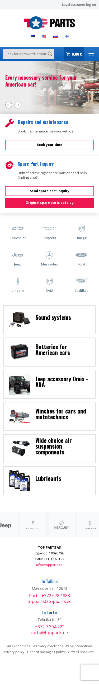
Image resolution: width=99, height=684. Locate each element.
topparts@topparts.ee (49, 601)
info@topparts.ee (49, 565)
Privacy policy (14, 652)
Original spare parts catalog (50, 202)
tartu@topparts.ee (49, 632)
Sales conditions (18, 646)
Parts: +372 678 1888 (49, 595)
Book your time (49, 144)
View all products (80, 652)
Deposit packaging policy (46, 652)
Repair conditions (79, 646)
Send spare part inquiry (49, 191)
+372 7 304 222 (49, 627)
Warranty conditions (48, 646)
